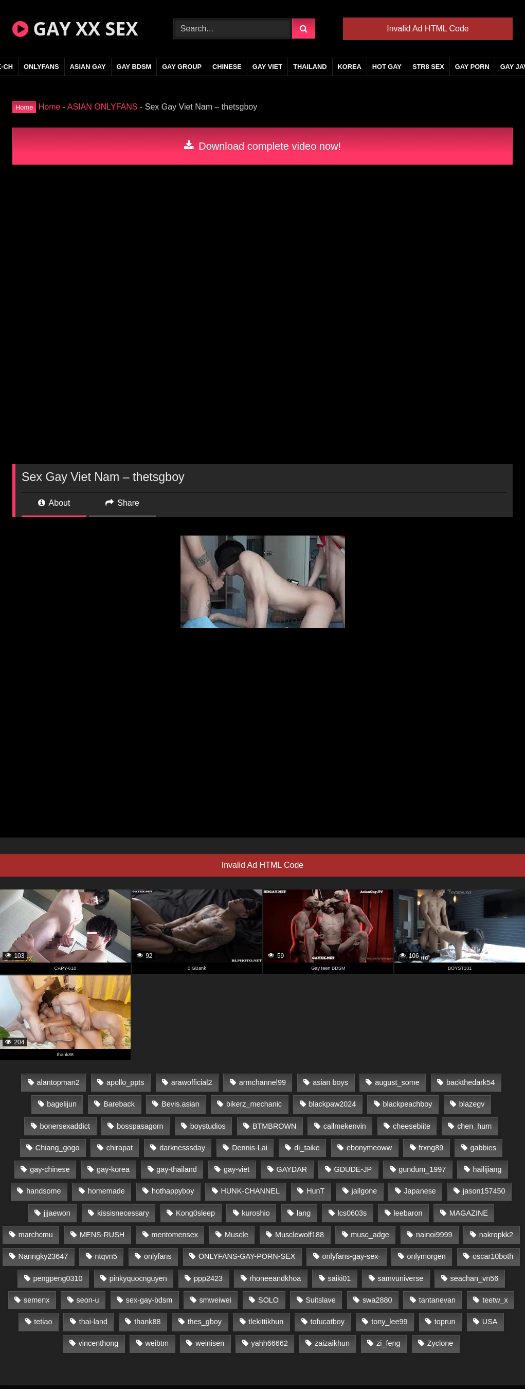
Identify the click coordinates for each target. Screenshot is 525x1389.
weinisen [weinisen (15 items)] (209, 1343)
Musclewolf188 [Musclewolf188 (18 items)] (299, 1235)
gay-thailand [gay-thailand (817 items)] (176, 1169)
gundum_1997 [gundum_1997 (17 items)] (422, 1169)
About (54, 502)
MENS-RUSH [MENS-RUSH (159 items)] (102, 1235)
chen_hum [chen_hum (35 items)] (474, 1126)
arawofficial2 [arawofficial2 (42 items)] (191, 1082)
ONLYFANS (41, 66)
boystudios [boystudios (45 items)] (208, 1126)
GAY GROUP (182, 66)
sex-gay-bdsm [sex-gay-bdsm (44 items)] (149, 1300)
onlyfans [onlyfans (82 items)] (158, 1256)
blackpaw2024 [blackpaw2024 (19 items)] (332, 1104)
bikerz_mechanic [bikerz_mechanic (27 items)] (254, 1104)
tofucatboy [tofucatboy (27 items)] (328, 1321)
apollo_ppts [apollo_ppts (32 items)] (125, 1082)
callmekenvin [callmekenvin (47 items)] (344, 1126)
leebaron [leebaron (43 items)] (407, 1213)
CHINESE (227, 66)
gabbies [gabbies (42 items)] (483, 1148)
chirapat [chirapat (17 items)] (119, 1148)
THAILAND (310, 66)
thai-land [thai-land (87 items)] (93, 1321)
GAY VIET (267, 66)
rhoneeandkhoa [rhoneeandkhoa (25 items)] (275, 1278)
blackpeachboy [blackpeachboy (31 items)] (407, 1104)
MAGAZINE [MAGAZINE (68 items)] (468, 1213)
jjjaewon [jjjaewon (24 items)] (57, 1213)
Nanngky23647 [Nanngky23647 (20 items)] (43, 1256)
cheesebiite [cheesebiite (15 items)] (411, 1126)
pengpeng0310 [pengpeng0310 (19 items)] (58, 1278)
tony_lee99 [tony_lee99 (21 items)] (389, 1321)
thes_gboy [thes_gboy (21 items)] (205, 1321)
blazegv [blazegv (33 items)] (472, 1104)
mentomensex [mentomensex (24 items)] (174, 1235)
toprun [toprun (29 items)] (445, 1321)
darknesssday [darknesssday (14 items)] (182, 1148)
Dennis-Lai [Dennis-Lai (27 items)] (249, 1148)
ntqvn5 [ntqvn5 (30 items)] (106, 1256)
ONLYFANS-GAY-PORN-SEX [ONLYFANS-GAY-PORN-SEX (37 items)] (246, 1256)
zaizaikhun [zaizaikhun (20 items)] (332, 1343)
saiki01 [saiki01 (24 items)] (339, 1278)
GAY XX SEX (75, 28)
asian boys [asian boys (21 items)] (330, 1082)
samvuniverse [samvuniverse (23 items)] (401, 1278)
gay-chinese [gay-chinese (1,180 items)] (50, 1169)
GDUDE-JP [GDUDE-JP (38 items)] (353, 1169)
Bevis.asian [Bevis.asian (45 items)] (180, 1104)
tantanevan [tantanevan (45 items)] (437, 1300)
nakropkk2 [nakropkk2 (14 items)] (496, 1235)
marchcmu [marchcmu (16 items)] (36, 1235)
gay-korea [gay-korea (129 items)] (113, 1169)
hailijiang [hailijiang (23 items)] (487, 1169)
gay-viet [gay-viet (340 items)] (236, 1169)
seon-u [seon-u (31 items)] (88, 1300)
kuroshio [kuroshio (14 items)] (255, 1213)
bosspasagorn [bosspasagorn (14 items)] (140, 1126)
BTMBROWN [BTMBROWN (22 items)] (274, 1126)
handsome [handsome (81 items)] (43, 1191)
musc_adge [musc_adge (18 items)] (370, 1235)
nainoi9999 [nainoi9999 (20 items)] (434, 1235)
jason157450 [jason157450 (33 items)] (484, 1191)
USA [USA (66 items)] (490, 1321)
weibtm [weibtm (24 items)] (157, 1343)
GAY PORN (472, 66)
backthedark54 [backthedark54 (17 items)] (470, 1082)
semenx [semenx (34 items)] (36, 1300)
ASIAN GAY (88, 66)
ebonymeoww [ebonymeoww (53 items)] (369, 1148)
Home (50, 106)
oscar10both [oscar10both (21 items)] (493, 1256)
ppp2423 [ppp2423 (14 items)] (208, 1278)
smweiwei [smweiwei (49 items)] (215, 1300)
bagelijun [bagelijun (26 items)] (62, 1104)
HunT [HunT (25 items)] (315, 1191)
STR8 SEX (428, 66)
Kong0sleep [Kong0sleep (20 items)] (195, 1213)
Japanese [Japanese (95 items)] (420, 1191)
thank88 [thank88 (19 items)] (147, 1321)
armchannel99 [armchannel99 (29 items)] (262, 1082)
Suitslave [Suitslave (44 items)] (320, 1300)
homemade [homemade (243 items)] (106, 1191)
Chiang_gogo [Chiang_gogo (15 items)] (57, 1148)
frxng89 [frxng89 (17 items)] (431, 1148)
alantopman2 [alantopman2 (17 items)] (58, 1082)
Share (122, 502)
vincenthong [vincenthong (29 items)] (99, 1343)
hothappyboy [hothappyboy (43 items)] (173, 1191)
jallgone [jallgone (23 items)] (364, 1191)
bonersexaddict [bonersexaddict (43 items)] (65, 1126)
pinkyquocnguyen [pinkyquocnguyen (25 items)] (138, 1278)
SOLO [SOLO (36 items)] (268, 1300)
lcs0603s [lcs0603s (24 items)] (352, 1213)
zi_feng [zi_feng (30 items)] (388, 1343)
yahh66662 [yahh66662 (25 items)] (269, 1343)
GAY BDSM (134, 66)
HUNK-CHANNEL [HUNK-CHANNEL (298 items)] (250, 1191)
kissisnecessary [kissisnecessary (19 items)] (123, 1213)
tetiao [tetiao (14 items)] (43, 1321)
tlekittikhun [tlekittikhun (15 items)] (265, 1321)
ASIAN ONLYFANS (102, 106)
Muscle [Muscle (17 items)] (236, 1235)
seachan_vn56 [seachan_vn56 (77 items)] (474, 1278)
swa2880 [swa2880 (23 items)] (377, 1300)
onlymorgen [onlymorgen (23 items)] (426, 1256)
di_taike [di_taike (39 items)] (307, 1148)
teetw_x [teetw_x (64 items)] (495, 1300)
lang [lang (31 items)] (304, 1213)
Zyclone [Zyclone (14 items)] (440, 1343)
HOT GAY (387, 66)
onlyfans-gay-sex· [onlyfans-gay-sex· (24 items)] (351, 1256)
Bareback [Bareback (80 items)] (119, 1104)
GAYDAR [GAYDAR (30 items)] (292, 1169)
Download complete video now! (262, 146)
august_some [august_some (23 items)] (397, 1082)
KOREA (349, 66)
